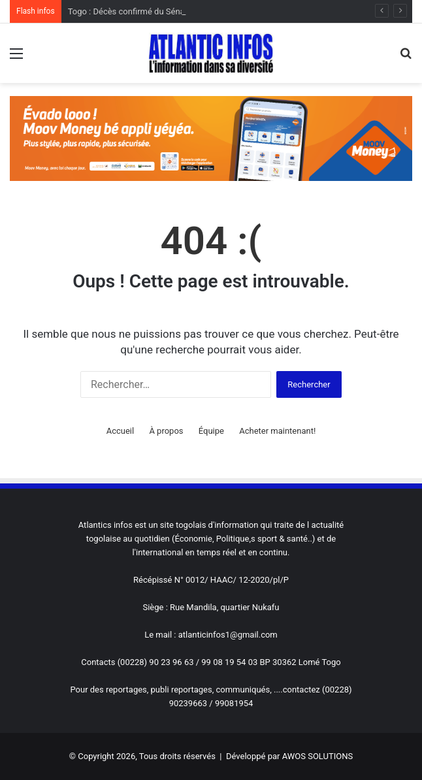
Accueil (120, 431)
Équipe (211, 431)
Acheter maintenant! (277, 431)
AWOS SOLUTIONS (317, 756)
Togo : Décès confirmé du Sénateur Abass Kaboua (162, 11)
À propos (166, 431)
